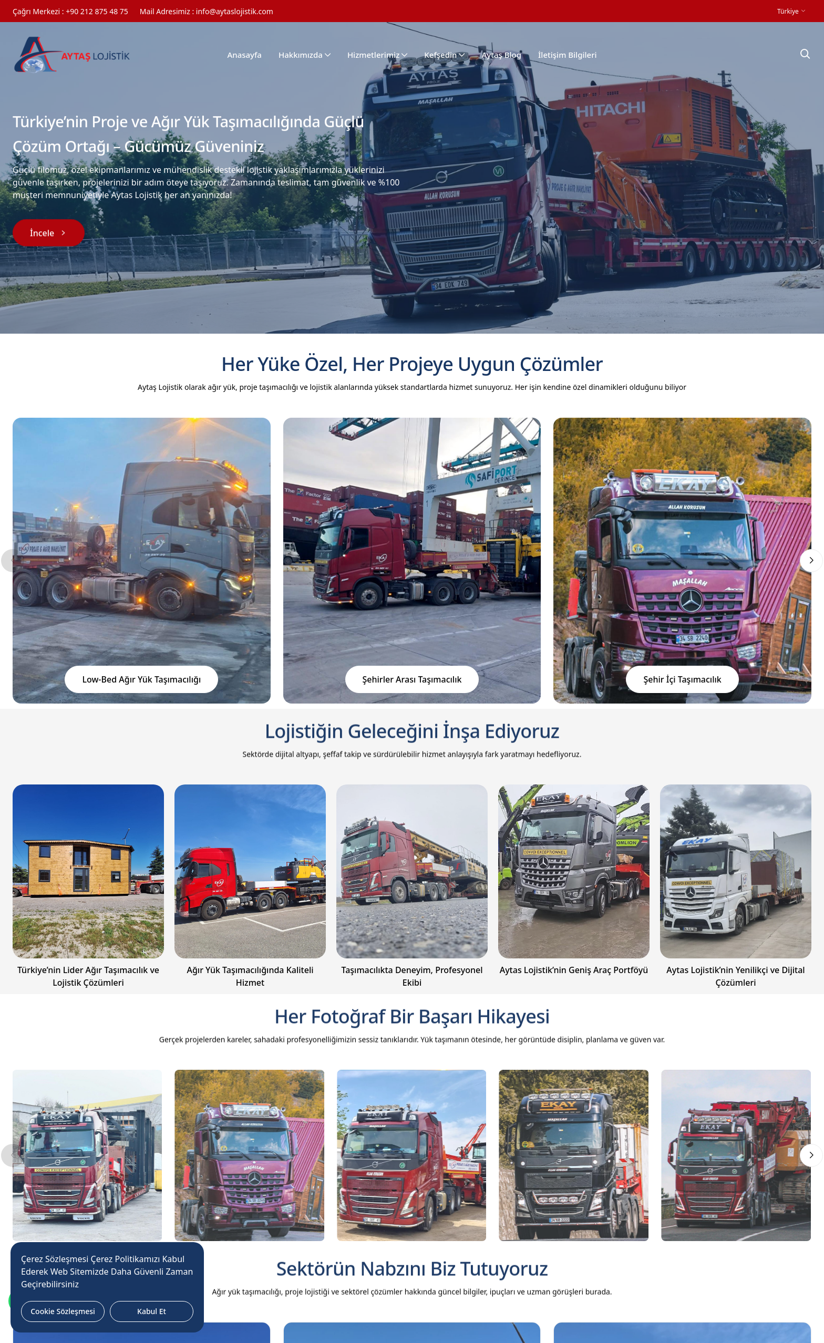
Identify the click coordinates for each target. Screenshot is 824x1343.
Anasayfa (244, 54)
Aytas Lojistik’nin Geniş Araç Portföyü (574, 970)
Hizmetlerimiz (377, 54)
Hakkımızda (305, 54)
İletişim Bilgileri (567, 54)
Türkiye (788, 11)
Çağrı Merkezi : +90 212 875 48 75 (70, 11)
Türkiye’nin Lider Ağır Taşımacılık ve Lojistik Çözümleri (88, 976)
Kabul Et (151, 1311)
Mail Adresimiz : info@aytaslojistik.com (206, 11)
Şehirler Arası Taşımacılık (412, 679)
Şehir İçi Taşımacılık (682, 679)
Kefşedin (444, 54)
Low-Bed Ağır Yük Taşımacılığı (141, 679)
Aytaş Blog (501, 54)
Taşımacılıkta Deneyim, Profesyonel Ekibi (411, 976)
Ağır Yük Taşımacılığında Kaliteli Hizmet (250, 976)
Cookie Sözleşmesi (62, 1311)
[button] (811, 560)
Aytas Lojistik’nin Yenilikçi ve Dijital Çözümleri (735, 976)
